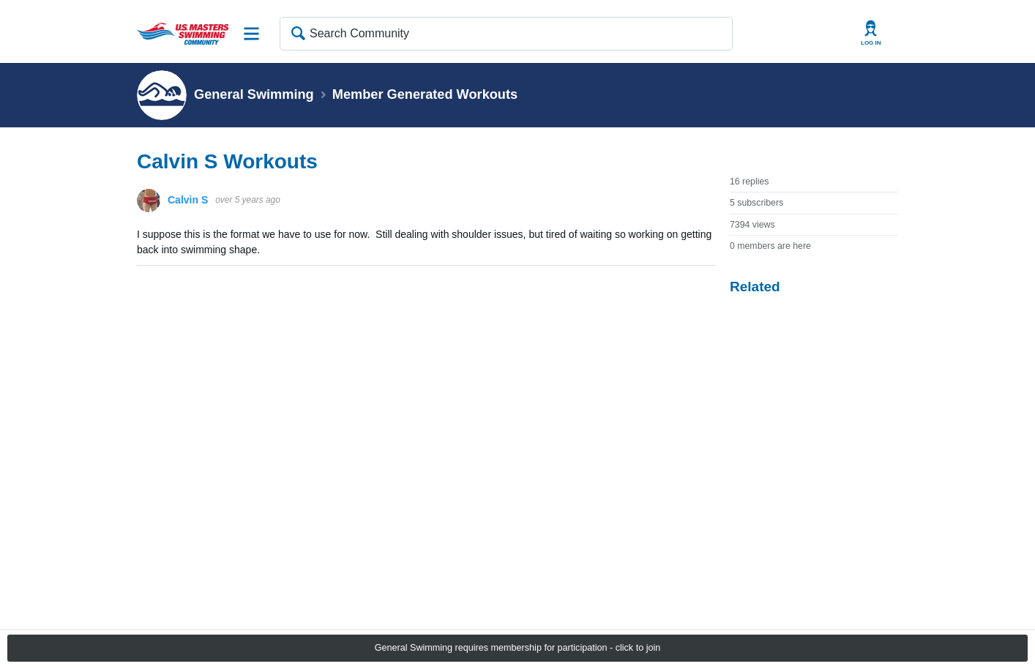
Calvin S (188, 200)
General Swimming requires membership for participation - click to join (518, 648)
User (871, 33)
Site (252, 34)
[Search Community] (506, 34)
